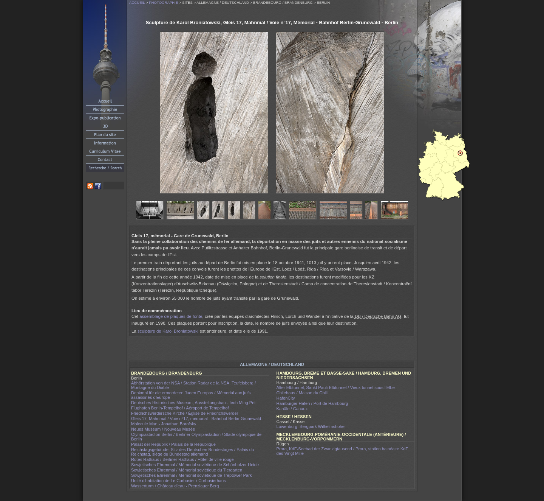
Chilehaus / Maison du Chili (302, 393)
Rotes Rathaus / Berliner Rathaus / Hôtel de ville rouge (182, 459)
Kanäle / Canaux (292, 408)
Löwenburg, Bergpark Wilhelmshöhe (311, 426)
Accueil (137, 2)
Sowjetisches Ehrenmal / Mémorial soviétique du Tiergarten (186, 470)
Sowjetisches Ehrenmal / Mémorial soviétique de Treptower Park (191, 475)
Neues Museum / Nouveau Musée (163, 429)
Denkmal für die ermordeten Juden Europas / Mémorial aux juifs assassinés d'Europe (191, 395)
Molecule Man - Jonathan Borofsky (163, 424)
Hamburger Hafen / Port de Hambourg (312, 403)
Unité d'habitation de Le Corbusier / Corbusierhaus (178, 480)
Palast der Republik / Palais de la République (173, 444)
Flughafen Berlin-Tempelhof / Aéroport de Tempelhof (180, 408)
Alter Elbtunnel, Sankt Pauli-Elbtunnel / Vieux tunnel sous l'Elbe (336, 387)
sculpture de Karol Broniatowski (168, 331)
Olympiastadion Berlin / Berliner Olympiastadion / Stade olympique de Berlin (196, 436)
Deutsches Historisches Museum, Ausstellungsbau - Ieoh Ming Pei (193, 402)
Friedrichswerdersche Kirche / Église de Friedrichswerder (184, 413)
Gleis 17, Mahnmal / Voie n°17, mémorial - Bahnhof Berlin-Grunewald (196, 418)
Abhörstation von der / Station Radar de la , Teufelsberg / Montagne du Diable (193, 385)
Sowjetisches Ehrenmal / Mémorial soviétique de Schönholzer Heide (195, 464)
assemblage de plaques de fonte (170, 316)
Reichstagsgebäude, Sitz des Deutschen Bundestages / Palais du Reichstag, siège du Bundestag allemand (192, 451)
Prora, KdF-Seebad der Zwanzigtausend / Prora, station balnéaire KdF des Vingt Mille (342, 451)
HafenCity (286, 398)
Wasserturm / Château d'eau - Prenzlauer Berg (175, 486)
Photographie (163, 2)
